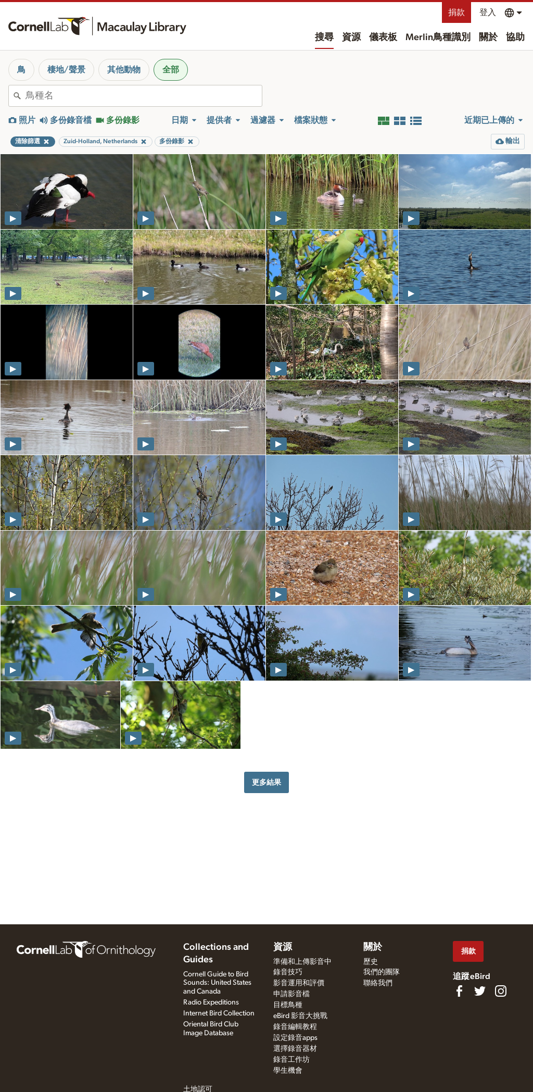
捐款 (456, 12)
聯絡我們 (377, 983)
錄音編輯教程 (295, 1027)
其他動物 (124, 70)
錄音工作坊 (291, 1059)
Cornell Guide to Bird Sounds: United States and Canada (217, 983)
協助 (515, 37)
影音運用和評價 (298, 983)
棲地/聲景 (66, 70)
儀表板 (383, 37)
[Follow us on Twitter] (480, 991)
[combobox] (144, 95)
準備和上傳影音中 (302, 961)
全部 (170, 70)
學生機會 (287, 1070)
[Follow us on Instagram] (500, 991)
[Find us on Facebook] (459, 991)
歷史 (370, 961)
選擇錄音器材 (295, 1048)
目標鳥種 (287, 1005)
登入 (487, 12)
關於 (488, 37)
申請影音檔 (291, 994)
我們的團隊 (381, 972)
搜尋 (324, 37)
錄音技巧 (287, 972)
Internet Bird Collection (219, 1013)
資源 (351, 37)
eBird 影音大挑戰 (300, 1016)
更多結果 (266, 782)
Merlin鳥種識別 (438, 37)
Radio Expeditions (211, 1002)
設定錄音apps (295, 1037)
